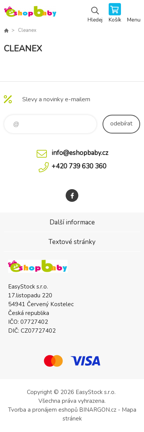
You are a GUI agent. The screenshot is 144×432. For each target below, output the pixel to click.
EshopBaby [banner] (30, 13)
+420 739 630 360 (78, 166)
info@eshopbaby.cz (79, 152)
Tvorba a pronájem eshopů (43, 410)
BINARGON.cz (97, 410)
